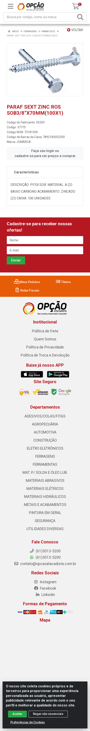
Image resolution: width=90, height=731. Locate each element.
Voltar (75, 30)
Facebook (45, 588)
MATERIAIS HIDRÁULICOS (45, 497)
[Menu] (10, 6)
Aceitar (17, 714)
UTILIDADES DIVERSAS (45, 529)
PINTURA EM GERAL (45, 513)
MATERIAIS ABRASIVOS (45, 480)
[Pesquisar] (81, 17)
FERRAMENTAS (45, 464)
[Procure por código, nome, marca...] (40, 17)
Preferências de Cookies (27, 722)
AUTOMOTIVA (45, 432)
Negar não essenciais (48, 714)
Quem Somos (45, 339)
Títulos (63, 282)
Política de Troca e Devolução (45, 355)
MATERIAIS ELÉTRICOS (45, 488)
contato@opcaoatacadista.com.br (45, 564)
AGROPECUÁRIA (45, 424)
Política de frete (45, 331)
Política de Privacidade (45, 347)
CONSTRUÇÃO (45, 440)
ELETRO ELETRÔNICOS (45, 448)
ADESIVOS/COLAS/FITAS (45, 416)
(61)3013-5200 (45, 557)
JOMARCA (23, 142)
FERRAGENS (45, 456)
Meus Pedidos (27, 282)
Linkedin (45, 595)
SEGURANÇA (45, 521)
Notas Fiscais (27, 290)
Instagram (45, 582)
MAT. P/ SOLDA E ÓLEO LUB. (45, 472)
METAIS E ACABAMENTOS (45, 505)
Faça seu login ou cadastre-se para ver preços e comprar (45, 153)
